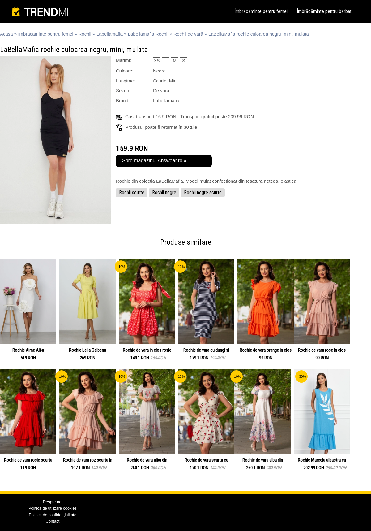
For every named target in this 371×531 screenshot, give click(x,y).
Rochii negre (164, 192)
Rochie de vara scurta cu (206, 460)
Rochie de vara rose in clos (322, 350)
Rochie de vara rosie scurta (28, 460)
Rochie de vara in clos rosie (147, 350)
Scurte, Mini (165, 80)
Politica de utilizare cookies (52, 508)
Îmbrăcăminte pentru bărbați (324, 11)
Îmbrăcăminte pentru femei (261, 11)
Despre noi (52, 501)
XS (157, 60)
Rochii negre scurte (203, 192)
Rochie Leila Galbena (87, 350)
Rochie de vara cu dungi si (206, 350)
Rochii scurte (131, 192)
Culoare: (125, 70)
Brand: (123, 100)
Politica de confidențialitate (52, 514)
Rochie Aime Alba (28, 350)
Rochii (85, 34)
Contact (53, 521)
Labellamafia (109, 34)
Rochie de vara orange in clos (266, 350)
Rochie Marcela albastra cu (322, 460)
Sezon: (123, 90)
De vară (161, 90)
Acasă (6, 34)
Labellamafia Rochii (148, 34)
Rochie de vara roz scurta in (87, 460)
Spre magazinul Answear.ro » (154, 160)
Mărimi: (123, 60)
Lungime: (125, 80)
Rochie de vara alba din (147, 460)
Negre (159, 70)
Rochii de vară (188, 34)
